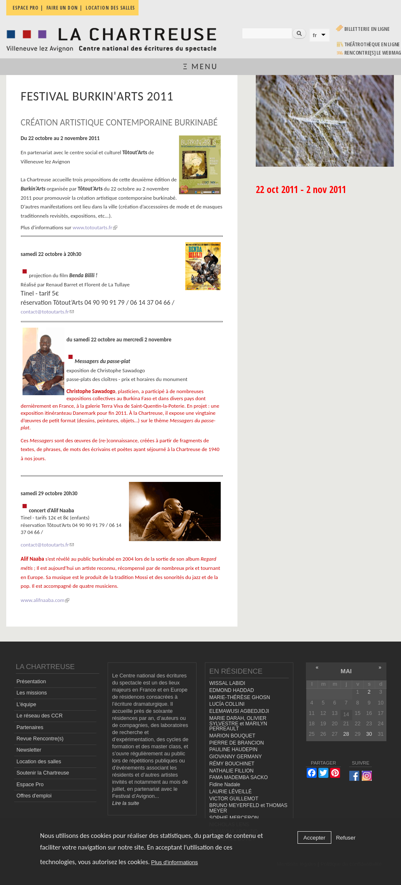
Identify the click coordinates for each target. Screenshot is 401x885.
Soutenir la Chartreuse (42, 773)
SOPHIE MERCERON (234, 818)
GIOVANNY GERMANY (235, 757)
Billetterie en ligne (367, 29)
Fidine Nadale (224, 784)
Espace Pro (29, 784)
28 (346, 734)
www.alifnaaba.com (45, 600)
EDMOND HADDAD (231, 690)
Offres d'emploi (33, 796)
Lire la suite (125, 803)
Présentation (31, 681)
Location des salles (38, 762)
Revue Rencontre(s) (39, 739)
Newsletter (28, 750)
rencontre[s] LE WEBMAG (372, 52)
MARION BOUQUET (232, 736)
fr (315, 35)
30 (369, 734)
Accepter (314, 838)
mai (346, 671)
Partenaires (29, 727)
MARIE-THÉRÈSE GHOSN (239, 697)
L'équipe (26, 704)
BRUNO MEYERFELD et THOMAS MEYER (248, 808)
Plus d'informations (174, 862)
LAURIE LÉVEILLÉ (230, 792)
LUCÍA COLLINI (227, 704)
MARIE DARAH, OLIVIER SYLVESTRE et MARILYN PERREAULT (238, 723)
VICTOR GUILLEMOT (234, 799)
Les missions (31, 693)
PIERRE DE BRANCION (236, 743)
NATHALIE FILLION (231, 771)
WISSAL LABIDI (227, 683)
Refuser (346, 838)
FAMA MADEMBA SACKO (238, 777)
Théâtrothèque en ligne (372, 44)
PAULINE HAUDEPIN (233, 749)
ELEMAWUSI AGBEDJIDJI (239, 711)
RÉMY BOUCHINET (232, 764)
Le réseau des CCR (39, 716)
